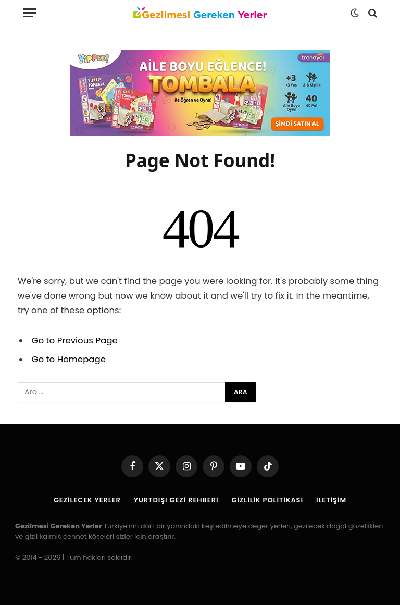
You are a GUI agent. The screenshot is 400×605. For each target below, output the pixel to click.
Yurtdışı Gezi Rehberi (176, 500)
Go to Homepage (69, 359)
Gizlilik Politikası (267, 500)
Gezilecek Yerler (87, 500)
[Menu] (29, 12)
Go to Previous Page (75, 341)
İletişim (331, 500)
